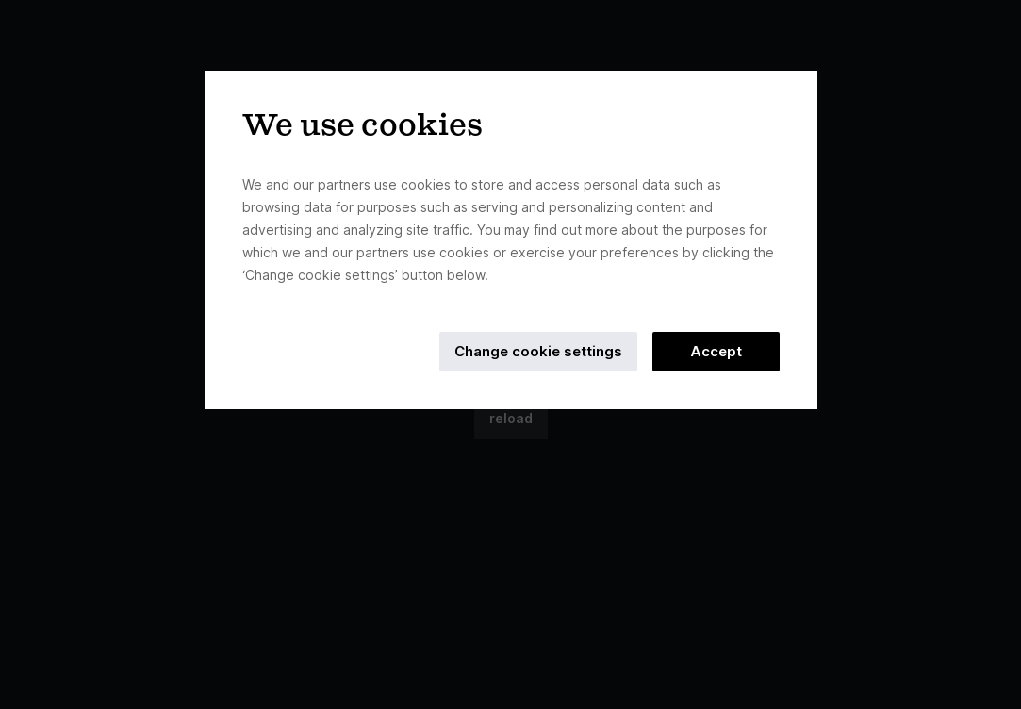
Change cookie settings (538, 351)
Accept (716, 351)
